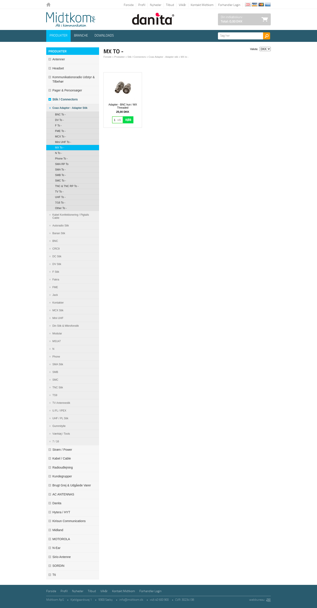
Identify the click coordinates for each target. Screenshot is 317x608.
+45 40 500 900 (159, 600)
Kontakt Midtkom (202, 5)
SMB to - (60, 175)
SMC (55, 379)
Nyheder (155, 5)
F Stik (55, 271)
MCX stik (57, 310)
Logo (71, 19)
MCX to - (60, 136)
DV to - (59, 120)
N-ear (56, 548)
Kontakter (58, 302)
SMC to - (60, 180)
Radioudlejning (62, 467)
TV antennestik (61, 402)
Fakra (55, 279)
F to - (58, 125)
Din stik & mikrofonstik (65, 325)
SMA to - (60, 169)
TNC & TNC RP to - (67, 186)
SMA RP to (61, 164)
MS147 (56, 341)
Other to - (61, 208)
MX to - (59, 147)
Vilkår (182, 5)
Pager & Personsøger (67, 90)
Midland (57, 530)
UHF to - (60, 197)
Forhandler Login (229, 5)
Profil (141, 5)
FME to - (60, 131)
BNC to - (60, 114)
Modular (57, 333)
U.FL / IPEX (59, 410)
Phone (56, 356)
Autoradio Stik (60, 225)
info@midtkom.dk (131, 600)
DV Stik (56, 264)
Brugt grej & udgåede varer (71, 485)
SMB (55, 372)
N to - (58, 153)
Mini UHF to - (63, 142)
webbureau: (257, 600)
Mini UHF (57, 318)
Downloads (104, 35)
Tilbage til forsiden (49, 5)
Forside (129, 5)
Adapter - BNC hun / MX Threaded (123, 106)
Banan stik (58, 233)
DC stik (56, 256)
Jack (55, 295)
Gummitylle (59, 426)
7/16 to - (60, 202)
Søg (266, 35)
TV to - (59, 191)
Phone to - (61, 158)
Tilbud (170, 5)
